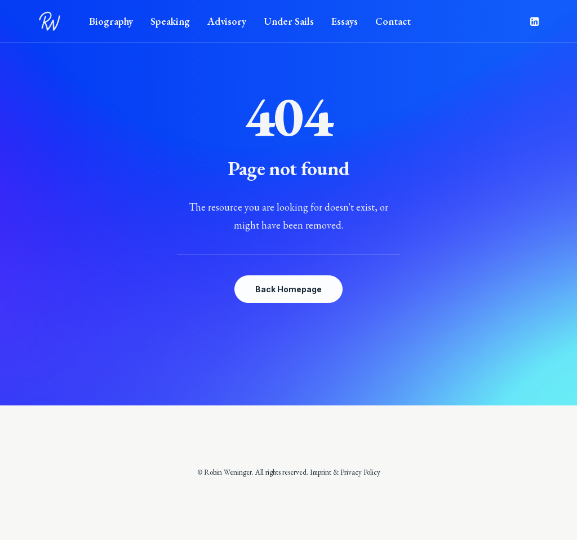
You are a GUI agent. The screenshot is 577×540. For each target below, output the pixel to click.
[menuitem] (111, 21)
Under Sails (289, 21)
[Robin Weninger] (49, 21)
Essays (344, 21)
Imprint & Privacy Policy (345, 472)
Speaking (170, 21)
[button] (534, 21)
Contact (393, 21)
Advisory (226, 21)
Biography (111, 21)
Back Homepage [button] (288, 289)
